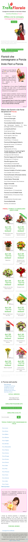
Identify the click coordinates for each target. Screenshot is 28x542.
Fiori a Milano (5, 434)
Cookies (14, 540)
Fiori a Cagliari (5, 440)
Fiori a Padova (5, 450)
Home (3, 49)
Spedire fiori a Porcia (9, 389)
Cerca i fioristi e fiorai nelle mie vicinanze (11, 408)
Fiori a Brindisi (5, 443)
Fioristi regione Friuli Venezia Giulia (15, 49)
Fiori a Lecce (5, 428)
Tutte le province (5, 486)
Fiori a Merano (5, 437)
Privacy (18, 540)
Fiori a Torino (5, 474)
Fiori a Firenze (5, 462)
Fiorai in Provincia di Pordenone (10, 51)
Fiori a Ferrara (5, 459)
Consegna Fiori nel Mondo (8, 530)
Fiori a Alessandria (6, 446)
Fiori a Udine (5, 465)
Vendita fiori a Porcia (9, 387)
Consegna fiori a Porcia (9, 386)
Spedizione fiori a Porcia (9, 390)
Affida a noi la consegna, (14, 18)
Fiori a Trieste (5, 484)
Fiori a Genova (5, 478)
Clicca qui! (14, 21)
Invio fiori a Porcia (8, 392)
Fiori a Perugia (5, 456)
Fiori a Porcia (7, 384)
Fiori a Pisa (4, 468)
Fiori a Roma (5, 431)
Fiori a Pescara (5, 471)
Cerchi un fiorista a (14, 14)
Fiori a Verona (5, 453)
